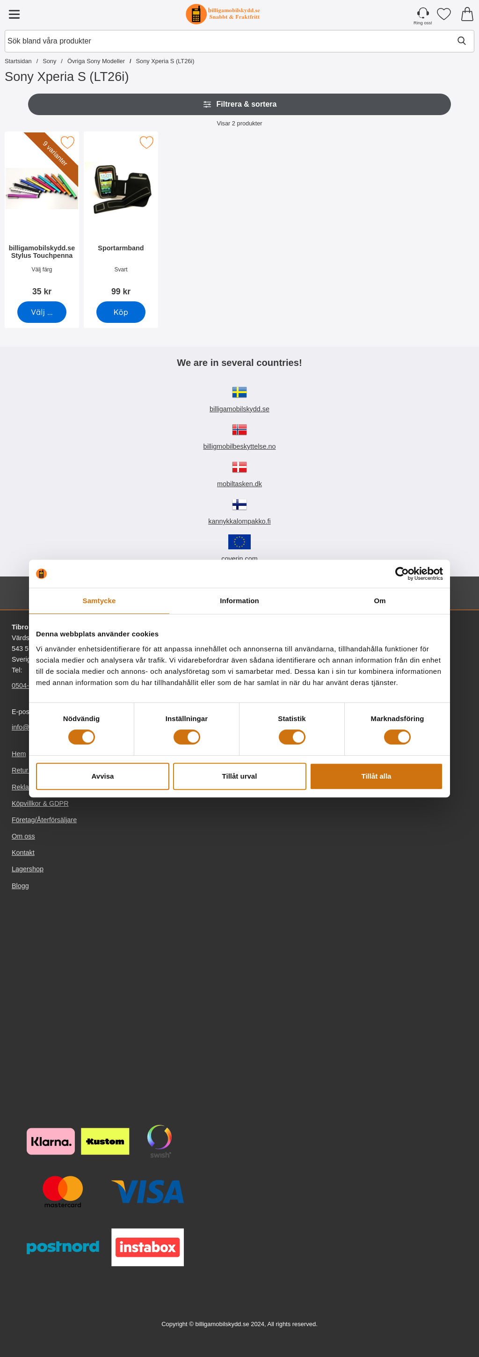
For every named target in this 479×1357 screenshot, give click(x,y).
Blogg (20, 886)
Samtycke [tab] (99, 601)
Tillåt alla (377, 776)
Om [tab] (379, 601)
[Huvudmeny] (14, 14)
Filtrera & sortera (240, 104)
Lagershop (28, 869)
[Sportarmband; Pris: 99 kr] (121, 216)
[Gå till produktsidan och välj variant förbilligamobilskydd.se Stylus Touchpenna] (41, 312)
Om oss (23, 836)
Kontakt (23, 852)
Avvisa (103, 776)
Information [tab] (239, 601)
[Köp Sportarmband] (120, 312)
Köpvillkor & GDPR (40, 803)
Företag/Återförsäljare (44, 820)
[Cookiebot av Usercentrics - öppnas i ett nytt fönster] (402, 574)
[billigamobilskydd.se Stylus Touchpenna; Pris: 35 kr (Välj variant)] (42, 216)
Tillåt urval (239, 776)
